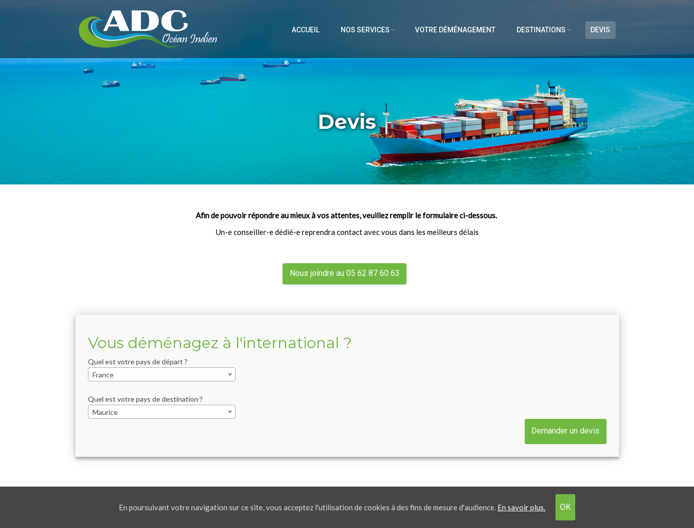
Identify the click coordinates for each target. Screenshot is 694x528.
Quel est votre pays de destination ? (145, 399)
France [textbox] (103, 374)
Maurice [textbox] (105, 412)
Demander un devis (565, 431)
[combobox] (162, 374)
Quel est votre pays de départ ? (138, 361)
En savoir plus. (521, 507)
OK (565, 507)
